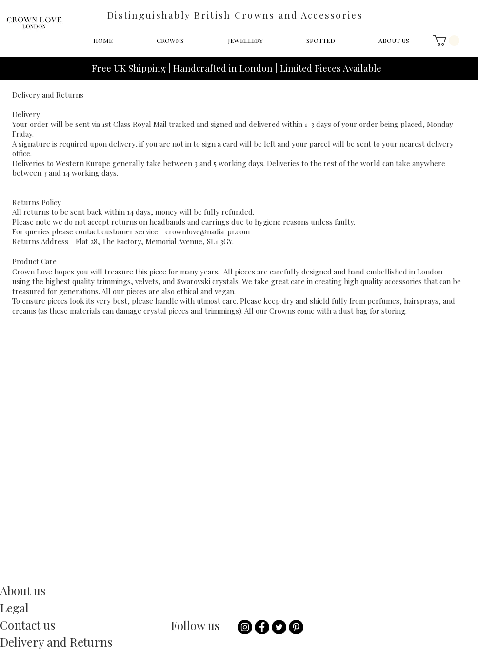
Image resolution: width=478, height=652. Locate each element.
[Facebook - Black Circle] (262, 627)
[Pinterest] (296, 627)
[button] (446, 40)
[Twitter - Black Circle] (279, 627)
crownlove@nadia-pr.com (207, 231)
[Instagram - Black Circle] (245, 627)
